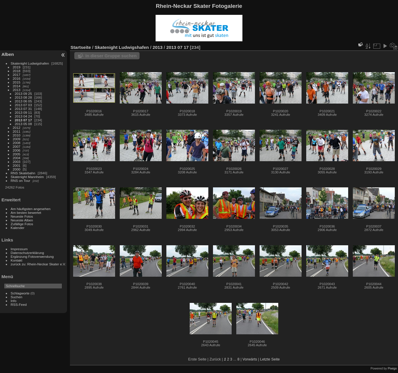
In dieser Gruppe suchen (111, 55)
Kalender (17, 228)
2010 (16, 135)
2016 (16, 78)
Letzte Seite (270, 359)
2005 (16, 154)
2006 (16, 150)
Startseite (81, 47)
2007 (16, 146)
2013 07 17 (23, 120)
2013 (16, 90)
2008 (16, 143)
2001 (16, 165)
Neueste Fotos (22, 216)
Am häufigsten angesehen (31, 209)
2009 (16, 139)
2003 (16, 162)
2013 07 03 (23, 105)
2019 (16, 67)
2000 (16, 169)
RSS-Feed (19, 304)
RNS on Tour (20, 180)
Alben (7, 54)
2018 (16, 71)
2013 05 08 (23, 124)
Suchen (16, 297)
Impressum (19, 249)
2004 (16, 158)
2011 (16, 131)
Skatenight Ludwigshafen (30, 63)
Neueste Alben (22, 220)
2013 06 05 (23, 101)
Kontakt (16, 260)
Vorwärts (249, 359)
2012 (16, 127)
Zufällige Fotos (22, 224)
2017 (16, 75)
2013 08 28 (23, 97)
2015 (16, 82)
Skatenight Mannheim (27, 177)
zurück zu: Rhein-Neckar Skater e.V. (38, 264)
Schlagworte (20, 293)
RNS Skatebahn (23, 173)
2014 (16, 86)
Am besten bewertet (26, 212)
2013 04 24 (23, 116)
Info (14, 301)
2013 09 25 (23, 93)
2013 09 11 (23, 112)
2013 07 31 (23, 109)
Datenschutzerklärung (27, 253)
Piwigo (392, 368)
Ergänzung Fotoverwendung (32, 256)
